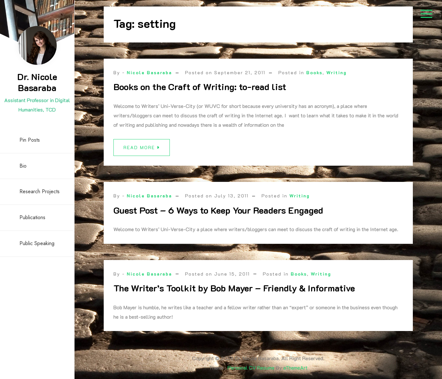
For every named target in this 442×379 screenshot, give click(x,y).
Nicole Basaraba (149, 72)
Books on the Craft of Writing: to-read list (199, 86)
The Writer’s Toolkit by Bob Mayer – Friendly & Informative (234, 290)
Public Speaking (36, 243)
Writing (336, 72)
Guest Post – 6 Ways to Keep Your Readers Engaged (218, 210)
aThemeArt (295, 367)
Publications (32, 217)
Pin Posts (29, 140)
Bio (23, 166)
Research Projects (39, 191)
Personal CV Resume (250, 367)
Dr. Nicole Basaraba (37, 82)
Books (314, 72)
